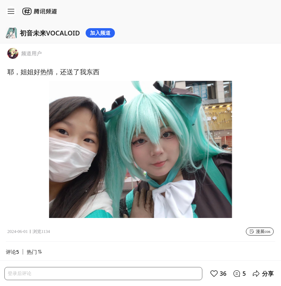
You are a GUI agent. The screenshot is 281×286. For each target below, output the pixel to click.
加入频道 (100, 32)
